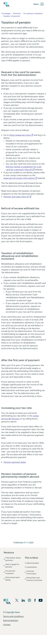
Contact (7, 624)
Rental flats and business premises (34, 578)
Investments (31, 567)
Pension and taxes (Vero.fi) (16, 196)
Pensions (17, 13)
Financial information (31, 572)
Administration (32, 563)
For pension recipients (33, 13)
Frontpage (6, 13)
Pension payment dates (15, 462)
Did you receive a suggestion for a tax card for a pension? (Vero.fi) (23, 168)
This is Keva (31, 558)
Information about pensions (13, 559)
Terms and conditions (13, 616)
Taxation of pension (11, 16)
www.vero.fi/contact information (19, 178)
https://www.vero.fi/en (20, 135)
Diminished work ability (12, 578)
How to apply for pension (12, 565)
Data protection (10, 620)
